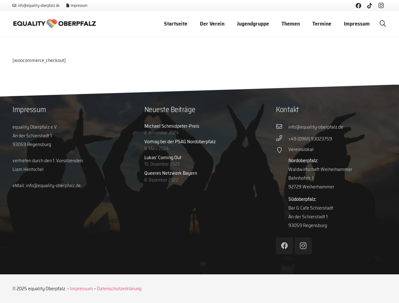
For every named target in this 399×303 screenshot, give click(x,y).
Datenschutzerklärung (119, 288)
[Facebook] (358, 5)
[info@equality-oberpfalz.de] (282, 127)
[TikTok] (369, 5)
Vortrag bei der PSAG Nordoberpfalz (180, 141)
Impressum (81, 288)
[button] (383, 24)
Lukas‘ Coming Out (162, 157)
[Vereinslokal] (282, 150)
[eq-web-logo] (54, 23)
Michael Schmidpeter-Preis (171, 126)
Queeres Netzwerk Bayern (170, 173)
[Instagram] (381, 5)
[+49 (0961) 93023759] (282, 139)
